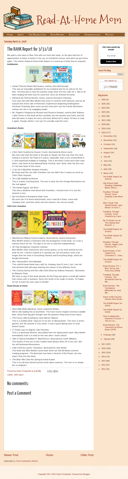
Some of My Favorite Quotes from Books (112, 298)
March (106, 173)
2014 (103, 357)
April (106, 169)
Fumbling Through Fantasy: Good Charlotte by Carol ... (113, 214)
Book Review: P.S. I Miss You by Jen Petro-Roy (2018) (112, 268)
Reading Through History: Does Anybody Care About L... (113, 195)
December (108, 136)
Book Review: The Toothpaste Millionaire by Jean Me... (112, 289)
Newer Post (11, 455)
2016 (103, 348)
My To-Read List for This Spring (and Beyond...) (112, 222)
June (106, 161)
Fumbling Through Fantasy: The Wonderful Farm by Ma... (112, 278)
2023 (103, 112)
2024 (103, 108)
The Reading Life (37, 34)
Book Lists (74, 34)
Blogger (86, 474)
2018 (103, 132)
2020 (103, 124)
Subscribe (111, 61)
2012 (103, 365)
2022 (103, 116)
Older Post (87, 455)
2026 (103, 99)
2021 (103, 120)
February (108, 335)
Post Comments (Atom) (27, 461)
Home (10, 34)
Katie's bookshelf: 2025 (111, 81)
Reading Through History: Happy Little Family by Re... (113, 244)
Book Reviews (57, 34)
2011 (103, 369)
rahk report (19, 375)
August (107, 152)
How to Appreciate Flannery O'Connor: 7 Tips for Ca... (113, 318)
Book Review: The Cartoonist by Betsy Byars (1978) (112, 327)
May (106, 165)
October (107, 144)
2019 (103, 128)
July (106, 157)
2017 (103, 344)
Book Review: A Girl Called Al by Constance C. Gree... (113, 253)
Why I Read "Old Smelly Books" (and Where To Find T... (112, 205)
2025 (103, 104)
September (109, 148)
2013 (103, 361)
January (107, 339)
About (21, 34)
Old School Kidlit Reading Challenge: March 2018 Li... (112, 185)
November (108, 140)
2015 (103, 352)
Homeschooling (92, 34)
